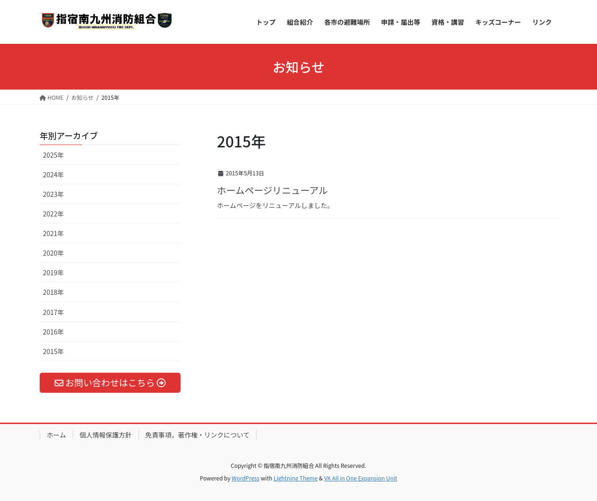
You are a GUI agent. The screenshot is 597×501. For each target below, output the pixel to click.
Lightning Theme (295, 478)
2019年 (53, 272)
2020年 (53, 252)
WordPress (246, 478)
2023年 (53, 194)
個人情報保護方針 (106, 434)
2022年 (53, 213)
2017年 (53, 312)
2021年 (53, 233)
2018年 (53, 292)
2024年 (53, 174)
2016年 (53, 331)
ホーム (56, 434)
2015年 (53, 351)
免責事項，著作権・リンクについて (198, 434)
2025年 (53, 155)
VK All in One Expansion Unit (360, 478)
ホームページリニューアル (272, 190)
